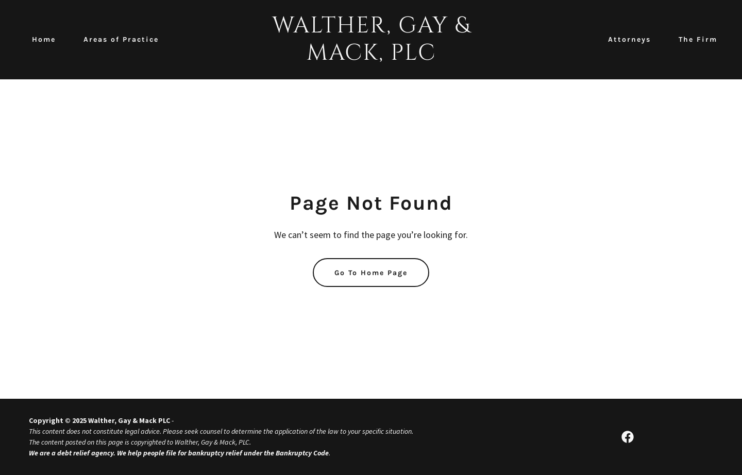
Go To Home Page (371, 272)
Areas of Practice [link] (121, 39)
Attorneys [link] (629, 39)
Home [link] (44, 39)
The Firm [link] (698, 39)
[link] (371, 57)
